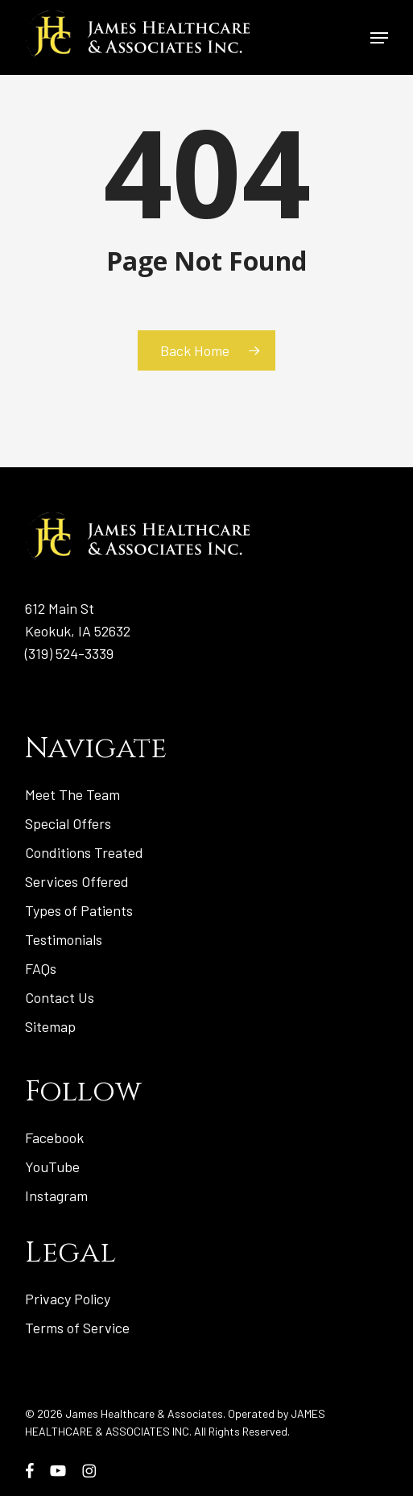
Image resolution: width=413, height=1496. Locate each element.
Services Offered (77, 881)
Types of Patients (79, 910)
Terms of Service (77, 1327)
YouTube (52, 1166)
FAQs (40, 968)
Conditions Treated (84, 852)
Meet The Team (72, 794)
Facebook (54, 1137)
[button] (379, 38)
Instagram (56, 1195)
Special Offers (68, 823)
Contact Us (59, 997)
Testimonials (63, 939)
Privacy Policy (67, 1298)
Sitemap (50, 1026)
